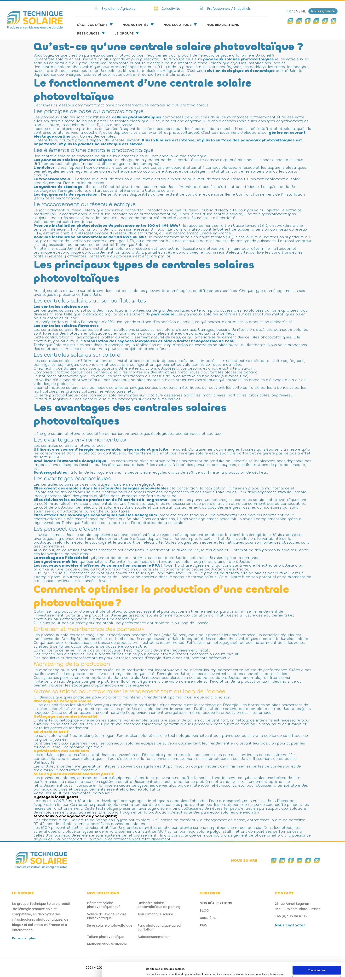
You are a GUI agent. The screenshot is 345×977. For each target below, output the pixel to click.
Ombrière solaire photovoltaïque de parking (159, 905)
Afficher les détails (264, 967)
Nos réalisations (223, 25)
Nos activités (135, 25)
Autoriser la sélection (305, 932)
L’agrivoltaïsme (92, 25)
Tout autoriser (305, 918)
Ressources (88, 33)
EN (296, 11)
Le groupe (124, 33)
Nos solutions (177, 25)
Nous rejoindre (323, 11)
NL (303, 11)
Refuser (305, 946)
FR (288, 11)
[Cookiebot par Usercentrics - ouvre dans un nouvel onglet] (31, 967)
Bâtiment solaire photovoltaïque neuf (103, 905)
